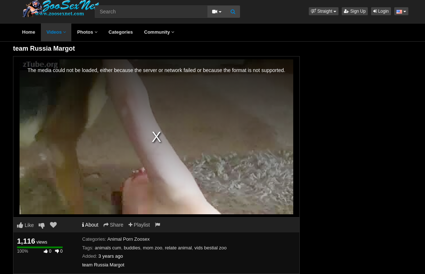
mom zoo (152, 247)
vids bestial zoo (210, 247)
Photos (87, 32)
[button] (323, 11)
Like (25, 225)
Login (381, 11)
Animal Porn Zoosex (128, 239)
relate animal (178, 247)
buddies (132, 247)
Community (159, 32)
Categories (121, 32)
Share (113, 225)
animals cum (108, 247)
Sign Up (355, 11)
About (90, 225)
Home (28, 32)
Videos (56, 32)
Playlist (139, 225)
